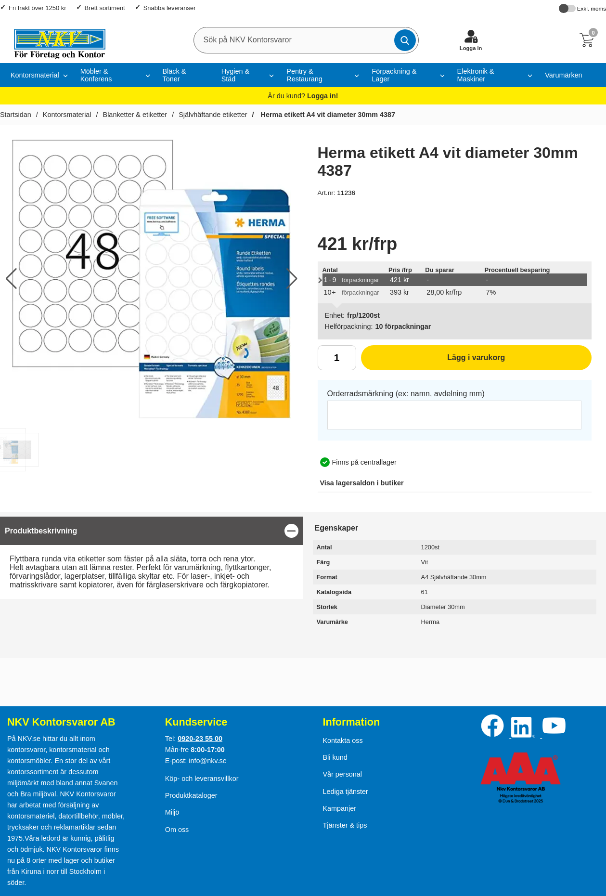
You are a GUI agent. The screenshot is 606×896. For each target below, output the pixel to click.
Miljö (172, 812)
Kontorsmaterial (67, 114)
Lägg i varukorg (433, 361)
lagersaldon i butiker (362, 483)
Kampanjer (339, 808)
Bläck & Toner (174, 75)
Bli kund (334, 757)
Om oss (177, 829)
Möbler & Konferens (96, 75)
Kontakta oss (342, 740)
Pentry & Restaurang (304, 75)
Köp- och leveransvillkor (202, 778)
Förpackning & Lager (394, 75)
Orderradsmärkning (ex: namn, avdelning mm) (406, 394)
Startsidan (15, 114)
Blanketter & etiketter (135, 114)
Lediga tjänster (345, 791)
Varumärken (563, 75)
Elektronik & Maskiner (475, 75)
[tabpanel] (151, 558)
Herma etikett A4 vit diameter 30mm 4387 (327, 114)
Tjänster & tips (344, 825)
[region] (151, 531)
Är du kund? (303, 96)
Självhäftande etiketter (213, 114)
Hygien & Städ (235, 75)
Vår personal (342, 774)
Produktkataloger (191, 795)
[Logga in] (470, 40)
